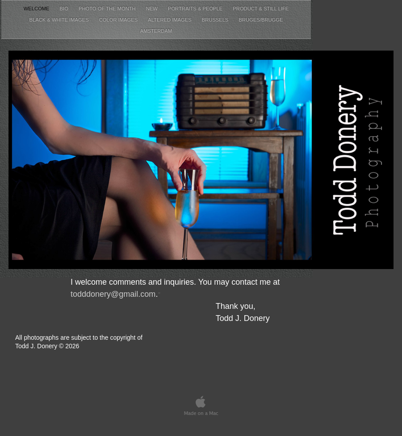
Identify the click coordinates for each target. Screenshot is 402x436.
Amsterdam (156, 31)
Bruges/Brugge (261, 19)
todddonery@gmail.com (113, 294)
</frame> (378, 388)
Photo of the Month (108, 8)
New (152, 8)
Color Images (119, 19)
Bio (65, 8)
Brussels (216, 19)
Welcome (37, 8)
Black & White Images (59, 19)
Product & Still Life (261, 8)
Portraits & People (196, 8)
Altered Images (170, 19)
